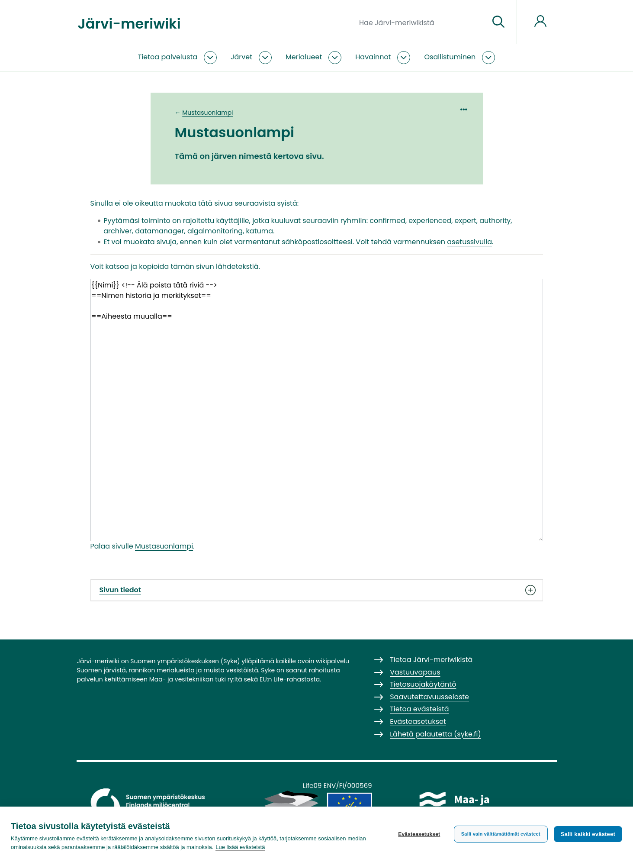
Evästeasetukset (419, 834)
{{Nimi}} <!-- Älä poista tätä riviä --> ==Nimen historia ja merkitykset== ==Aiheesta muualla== (316, 410)
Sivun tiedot (317, 590)
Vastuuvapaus (415, 672)
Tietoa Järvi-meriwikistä (431, 660)
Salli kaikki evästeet (588, 834)
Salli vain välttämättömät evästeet (500, 833)
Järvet (241, 57)
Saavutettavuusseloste (429, 697)
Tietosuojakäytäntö (423, 684)
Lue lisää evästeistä (240, 847)
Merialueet (304, 57)
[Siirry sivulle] (498, 22)
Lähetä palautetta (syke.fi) (435, 734)
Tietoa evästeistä (419, 709)
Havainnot (373, 57)
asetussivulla (469, 242)
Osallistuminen (450, 57)
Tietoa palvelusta (167, 57)
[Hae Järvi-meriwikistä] (421, 22)
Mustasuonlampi (207, 112)
